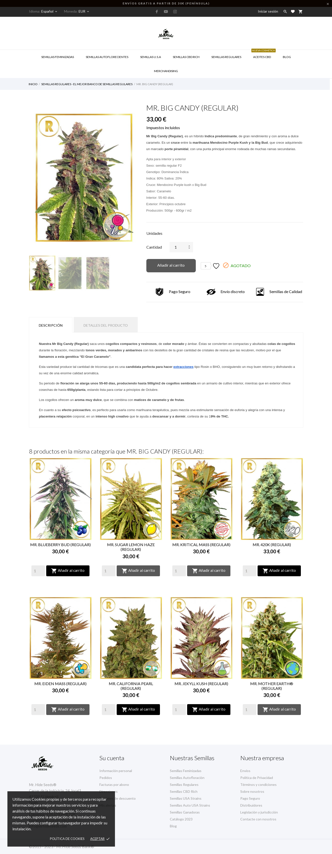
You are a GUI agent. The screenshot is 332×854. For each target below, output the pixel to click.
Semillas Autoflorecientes (107, 57)
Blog (287, 57)
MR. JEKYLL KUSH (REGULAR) (201, 683)
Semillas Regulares (226, 57)
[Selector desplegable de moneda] (84, 11)
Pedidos (105, 777)
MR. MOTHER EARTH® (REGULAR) (271, 686)
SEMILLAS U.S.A (150, 57)
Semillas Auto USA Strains (190, 805)
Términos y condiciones (258, 784)
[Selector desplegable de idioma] (49, 11)
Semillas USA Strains (185, 798)
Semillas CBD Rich (184, 791)
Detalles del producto (106, 325)
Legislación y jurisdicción (259, 812)
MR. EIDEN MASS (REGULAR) (60, 683)
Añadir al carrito (171, 265)
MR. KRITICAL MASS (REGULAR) (201, 544)
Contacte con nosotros (258, 819)
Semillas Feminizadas (57, 57)
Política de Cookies (67, 839)
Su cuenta (111, 757)
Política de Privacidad (256, 777)
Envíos (245, 771)
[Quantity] (38, 570)
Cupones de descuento (117, 798)
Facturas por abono (114, 784)
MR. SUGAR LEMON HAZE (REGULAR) (131, 547)
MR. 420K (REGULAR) (272, 544)
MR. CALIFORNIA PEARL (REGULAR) (131, 686)
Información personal (115, 771)
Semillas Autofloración (187, 777)
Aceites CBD (263, 54)
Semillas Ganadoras (185, 812)
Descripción (51, 325)
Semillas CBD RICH (186, 57)
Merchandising (166, 71)
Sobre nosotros (252, 791)
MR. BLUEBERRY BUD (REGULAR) (60, 544)
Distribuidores (251, 805)
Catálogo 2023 (181, 819)
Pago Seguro (250, 798)
